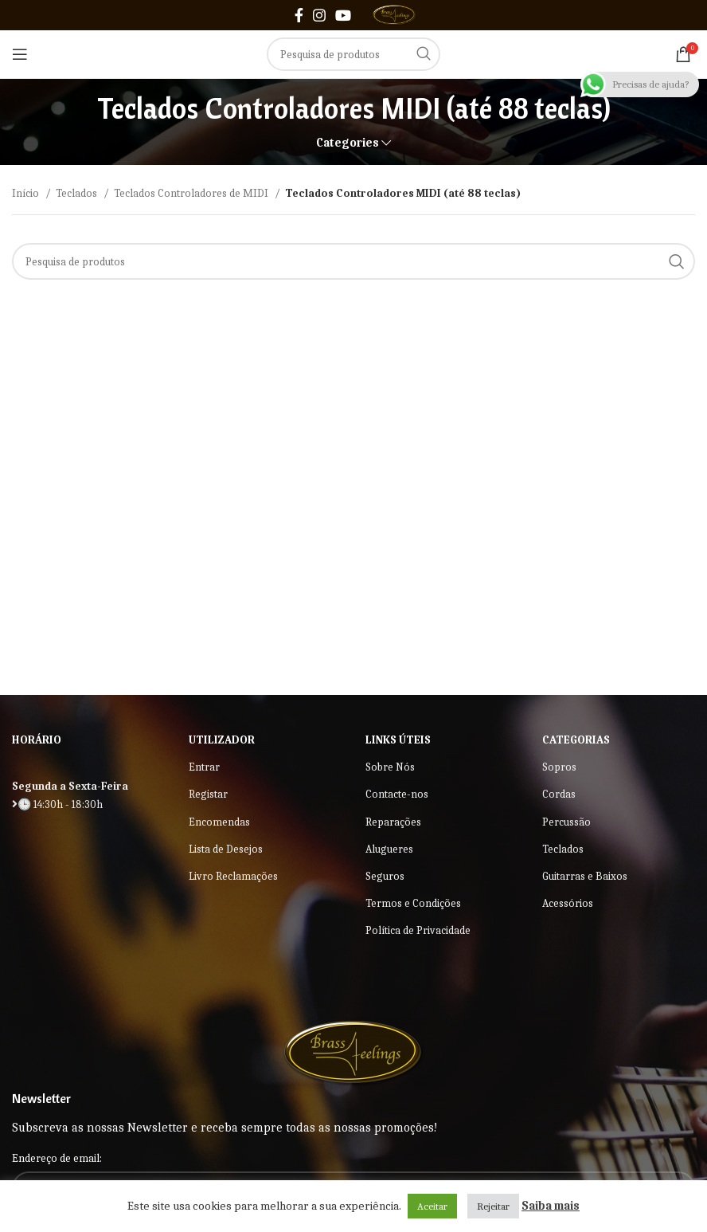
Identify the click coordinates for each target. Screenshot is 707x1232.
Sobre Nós (390, 767)
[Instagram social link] (319, 15)
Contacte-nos (396, 794)
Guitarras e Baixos (584, 876)
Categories (347, 143)
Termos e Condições (413, 903)
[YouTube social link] (343, 15)
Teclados (78, 193)
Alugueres (389, 849)
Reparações (393, 822)
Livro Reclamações (233, 876)
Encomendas (219, 822)
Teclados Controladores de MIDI (192, 193)
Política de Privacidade (418, 930)
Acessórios (567, 903)
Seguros (384, 876)
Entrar (204, 767)
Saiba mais (550, 1206)
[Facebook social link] (299, 15)
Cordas (559, 794)
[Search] (353, 54)
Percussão (566, 822)
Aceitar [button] (432, 1206)
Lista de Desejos (226, 849)
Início (26, 193)
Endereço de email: (57, 1158)
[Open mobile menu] (20, 54)
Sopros (559, 767)
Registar (208, 794)
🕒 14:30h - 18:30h (57, 804)
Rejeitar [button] (493, 1206)
